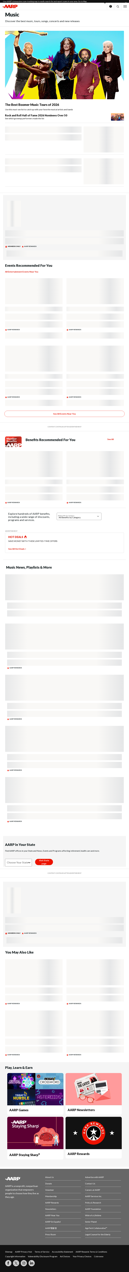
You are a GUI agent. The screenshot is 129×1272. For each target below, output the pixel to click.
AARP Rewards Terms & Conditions (91, 1251)
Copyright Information (15, 1256)
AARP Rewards (78, 1154)
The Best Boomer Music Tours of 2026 (32, 104)
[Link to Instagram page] (24, 1263)
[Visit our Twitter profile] (16, 1263)
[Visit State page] (44, 862)
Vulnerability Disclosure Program (42, 1256)
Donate (48, 1183)
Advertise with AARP (94, 1177)
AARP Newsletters (81, 1110)
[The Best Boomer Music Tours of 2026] (64, 71)
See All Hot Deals (16, 549)
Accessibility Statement (62, 1251)
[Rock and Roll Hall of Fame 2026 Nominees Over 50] (64, 117)
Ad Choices (65, 1256)
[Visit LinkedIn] (31, 1263)
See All (110, 439)
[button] (117, 6)
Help (110, 6)
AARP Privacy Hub (23, 1251)
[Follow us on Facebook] (8, 1263)
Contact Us (90, 1183)
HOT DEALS (15, 536)
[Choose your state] (18, 862)
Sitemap (8, 1251)
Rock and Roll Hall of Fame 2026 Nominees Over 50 (36, 115)
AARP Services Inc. (93, 1196)
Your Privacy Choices (82, 1256)
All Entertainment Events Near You (21, 271)
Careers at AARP (92, 1190)
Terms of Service (42, 1251)
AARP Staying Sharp (24, 1155)
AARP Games (18, 1110)
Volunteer (49, 1190)
